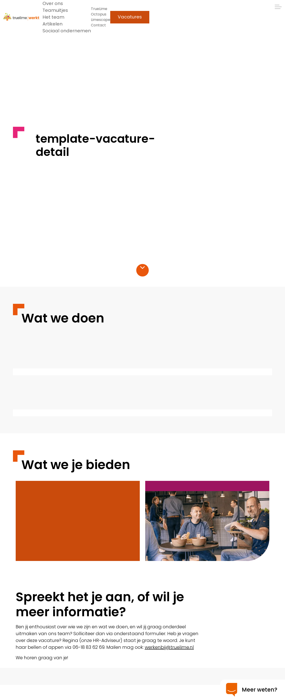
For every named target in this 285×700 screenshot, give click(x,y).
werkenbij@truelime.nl (169, 647)
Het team (53, 17)
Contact (98, 25)
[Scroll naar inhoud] (142, 267)
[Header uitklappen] (278, 7)
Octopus (98, 14)
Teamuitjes (55, 10)
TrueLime (99, 8)
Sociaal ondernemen (66, 31)
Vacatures (129, 17)
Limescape (100, 19)
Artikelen (52, 24)
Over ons (52, 3)
